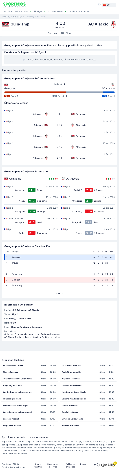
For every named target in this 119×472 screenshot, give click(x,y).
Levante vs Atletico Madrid (74, 399)
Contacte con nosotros (53, 465)
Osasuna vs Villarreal (71, 365)
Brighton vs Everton (12, 425)
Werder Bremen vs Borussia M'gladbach (18, 392)
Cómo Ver (52, 33)
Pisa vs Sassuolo (10, 372)
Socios (83, 464)
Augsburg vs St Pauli (12, 385)
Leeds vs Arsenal (11, 419)
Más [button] (59, 293)
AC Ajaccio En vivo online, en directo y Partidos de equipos (32, 337)
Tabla (68, 33)
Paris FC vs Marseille (71, 372)
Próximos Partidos (14, 360)
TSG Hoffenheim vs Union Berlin (17, 379)
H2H (62, 33)
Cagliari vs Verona (70, 412)
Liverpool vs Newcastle (72, 419)
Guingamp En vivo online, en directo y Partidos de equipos (32, 334)
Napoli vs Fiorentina (71, 379)
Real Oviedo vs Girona (13, 365)
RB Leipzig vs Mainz (12, 399)
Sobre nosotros (38, 465)
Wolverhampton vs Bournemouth (17, 412)
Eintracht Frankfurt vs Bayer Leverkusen (18, 405)
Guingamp (10, 88)
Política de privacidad (70, 465)
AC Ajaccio (108, 88)
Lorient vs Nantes (70, 405)
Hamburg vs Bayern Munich (74, 392)
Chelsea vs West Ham (72, 385)
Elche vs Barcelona (70, 425)
